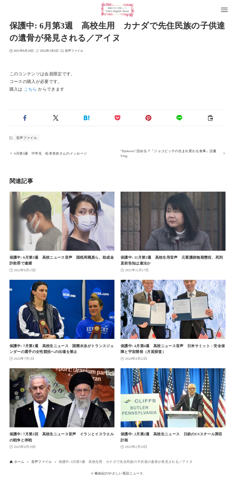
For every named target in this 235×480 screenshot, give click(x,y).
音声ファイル (74, 50)
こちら (30, 89)
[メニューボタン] (224, 10)
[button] (24, 117)
